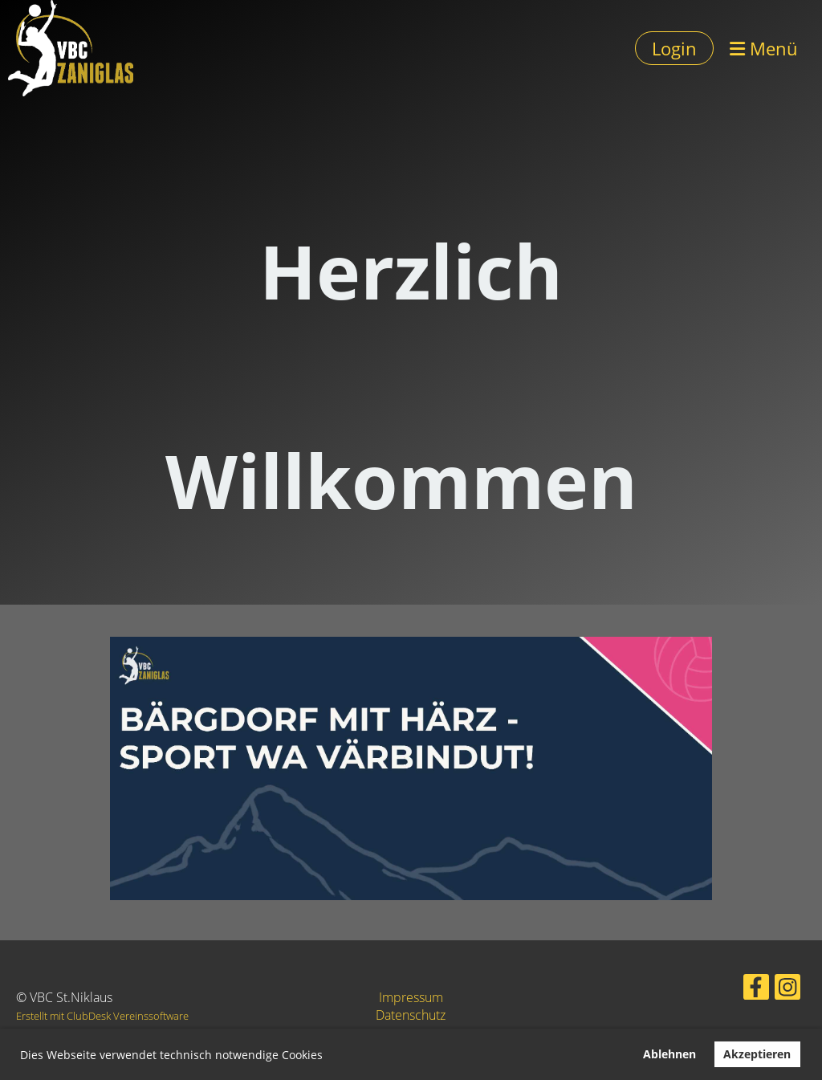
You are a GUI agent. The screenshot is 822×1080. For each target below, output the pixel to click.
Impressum (411, 997)
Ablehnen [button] (669, 1054)
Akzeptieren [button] (757, 1054)
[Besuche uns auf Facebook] (740, 987)
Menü (764, 48)
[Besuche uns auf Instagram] (765, 987)
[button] (328, 1056)
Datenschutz (411, 1015)
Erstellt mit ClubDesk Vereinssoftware (102, 1016)
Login (674, 48)
